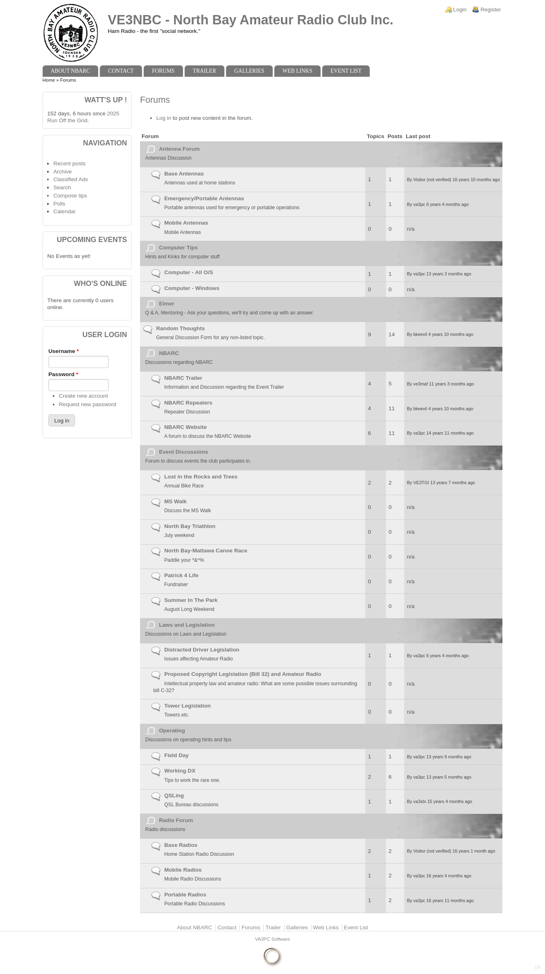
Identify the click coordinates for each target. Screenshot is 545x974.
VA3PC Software (272, 939)
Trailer (204, 71)
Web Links (297, 71)
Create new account (83, 396)
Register (490, 9)
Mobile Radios (183, 870)
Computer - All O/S (188, 272)
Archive (62, 172)
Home (49, 80)
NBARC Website (185, 427)
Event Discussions (183, 452)
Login (460, 9)
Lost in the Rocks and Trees (201, 477)
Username (63, 351)
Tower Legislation (187, 706)
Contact (121, 71)
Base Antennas (184, 174)
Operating (172, 730)
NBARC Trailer (183, 378)
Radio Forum (176, 820)
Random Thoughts (180, 328)
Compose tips (70, 196)
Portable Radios (185, 895)
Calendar (64, 211)
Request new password (87, 404)
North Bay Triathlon (189, 526)
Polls (59, 204)
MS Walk (175, 501)
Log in (163, 118)
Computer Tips (178, 248)
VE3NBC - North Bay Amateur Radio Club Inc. (251, 19)
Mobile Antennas (186, 223)
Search (62, 187)
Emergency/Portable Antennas (204, 198)
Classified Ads (70, 179)
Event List (345, 71)
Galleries (249, 71)
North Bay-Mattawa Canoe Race (206, 551)
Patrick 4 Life (181, 575)
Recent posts (69, 163)
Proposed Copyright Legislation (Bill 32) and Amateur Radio (242, 674)
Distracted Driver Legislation (201, 650)
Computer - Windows (192, 288)
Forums (163, 71)
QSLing (174, 795)
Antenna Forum (179, 149)
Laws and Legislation (187, 625)
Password (63, 374)
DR (538, 967)
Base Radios (181, 845)
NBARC (169, 353)
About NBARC (70, 71)
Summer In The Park (191, 600)
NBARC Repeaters (188, 403)
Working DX (180, 771)
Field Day (176, 755)
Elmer (166, 304)
